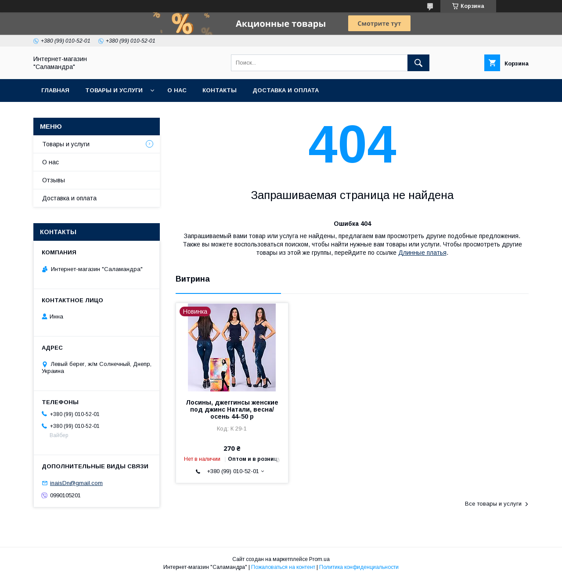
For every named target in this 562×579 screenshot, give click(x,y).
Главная (55, 90)
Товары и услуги (114, 90)
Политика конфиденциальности (359, 567)
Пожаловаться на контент (283, 567)
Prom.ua (319, 559)
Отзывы (53, 180)
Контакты (219, 90)
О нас (177, 90)
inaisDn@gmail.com (76, 483)
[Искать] (418, 62)
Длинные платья (422, 252)
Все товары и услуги (493, 503)
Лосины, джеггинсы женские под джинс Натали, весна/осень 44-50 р (232, 409)
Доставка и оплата (285, 90)
